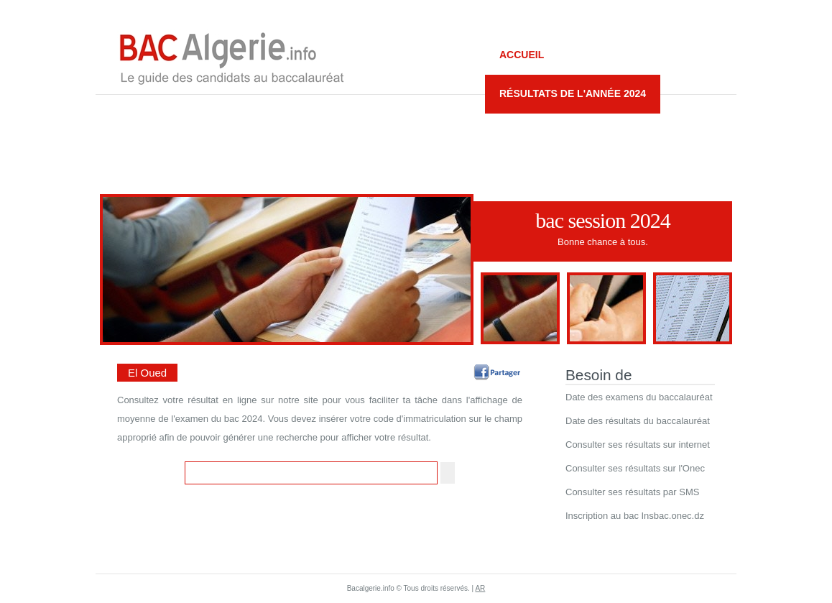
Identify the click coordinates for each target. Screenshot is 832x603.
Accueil (521, 54)
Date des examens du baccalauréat (639, 397)
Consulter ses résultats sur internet (637, 444)
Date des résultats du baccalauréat (637, 420)
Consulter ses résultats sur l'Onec (635, 468)
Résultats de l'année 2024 (572, 93)
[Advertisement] (416, 138)
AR (480, 588)
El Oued (147, 373)
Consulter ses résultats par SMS (632, 492)
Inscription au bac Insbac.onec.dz (634, 515)
